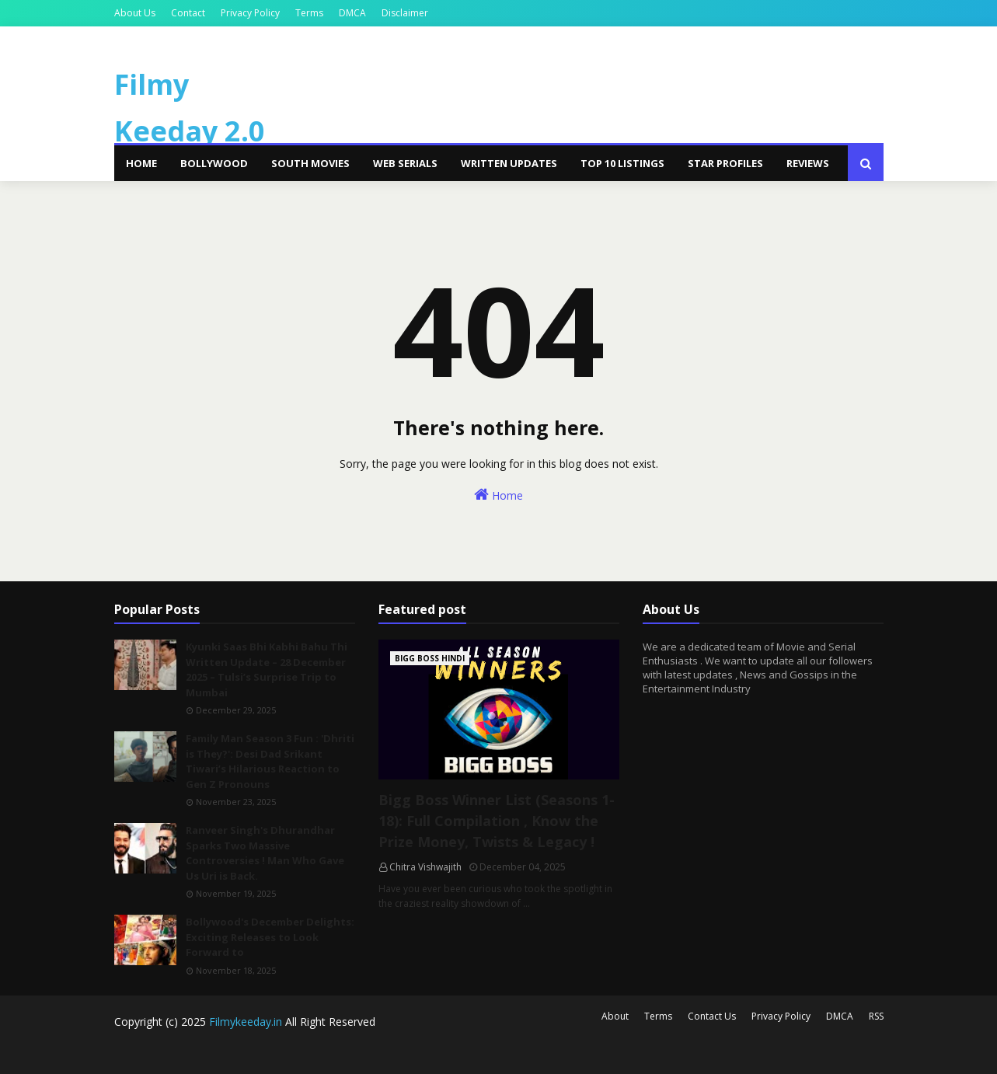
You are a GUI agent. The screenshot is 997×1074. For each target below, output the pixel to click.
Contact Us (712, 1016)
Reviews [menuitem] (807, 163)
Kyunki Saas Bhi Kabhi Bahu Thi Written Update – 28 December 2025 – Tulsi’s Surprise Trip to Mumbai (266, 669)
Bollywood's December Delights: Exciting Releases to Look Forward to (270, 937)
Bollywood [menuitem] (214, 163)
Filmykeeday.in (245, 1021)
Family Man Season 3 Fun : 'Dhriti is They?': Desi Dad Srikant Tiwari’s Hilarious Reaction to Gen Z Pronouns (270, 761)
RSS (876, 1016)
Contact (188, 12)
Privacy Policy (250, 12)
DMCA (352, 12)
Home (498, 494)
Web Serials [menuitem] (405, 163)
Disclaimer (405, 12)
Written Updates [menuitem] (509, 163)
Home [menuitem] (141, 163)
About (615, 1016)
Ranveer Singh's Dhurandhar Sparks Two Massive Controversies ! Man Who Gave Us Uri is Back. (265, 853)
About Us (134, 12)
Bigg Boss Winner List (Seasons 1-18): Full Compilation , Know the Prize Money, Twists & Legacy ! (496, 820)
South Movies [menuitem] (310, 163)
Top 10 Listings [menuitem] (622, 163)
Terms (309, 12)
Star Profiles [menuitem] (725, 163)
